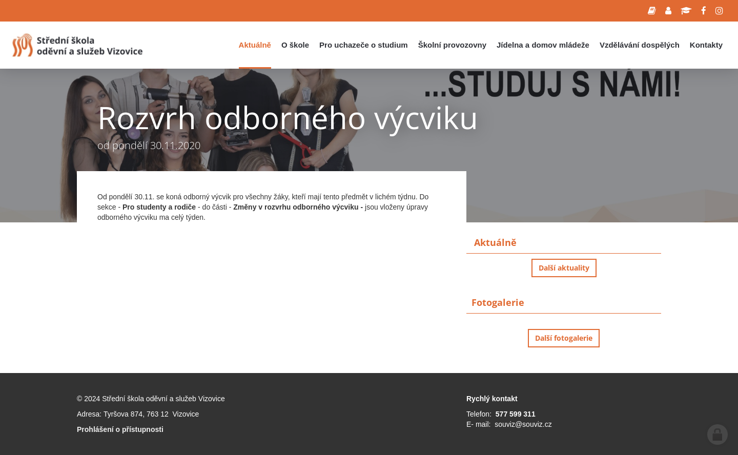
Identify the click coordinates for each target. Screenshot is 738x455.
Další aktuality (564, 268)
